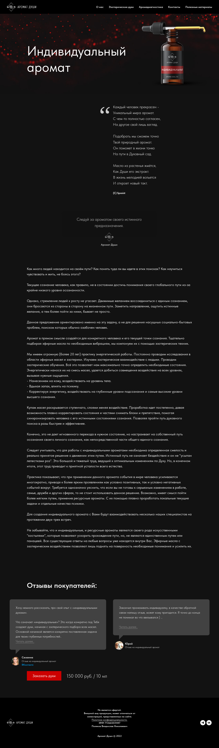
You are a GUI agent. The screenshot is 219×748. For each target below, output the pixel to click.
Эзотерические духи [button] (121, 7)
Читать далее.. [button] (25, 641)
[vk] (209, 724)
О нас (100, 7)
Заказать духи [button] (44, 675)
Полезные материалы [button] (198, 7)
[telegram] (202, 724)
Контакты (174, 7)
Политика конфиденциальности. (109, 719)
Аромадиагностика (151, 7)
